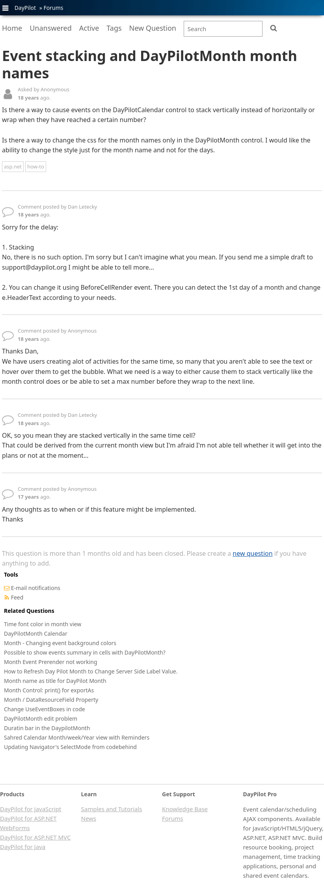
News (89, 818)
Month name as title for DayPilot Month (55, 680)
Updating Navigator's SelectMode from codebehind (70, 747)
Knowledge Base (185, 809)
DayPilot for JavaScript (30, 809)
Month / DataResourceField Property (51, 699)
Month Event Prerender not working (50, 662)
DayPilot (25, 7)
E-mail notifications (35, 588)
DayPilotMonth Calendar (35, 633)
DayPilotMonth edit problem (40, 718)
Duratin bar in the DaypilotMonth (47, 728)
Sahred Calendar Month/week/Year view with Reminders (76, 737)
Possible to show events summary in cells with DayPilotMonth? (85, 652)
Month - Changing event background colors (60, 643)
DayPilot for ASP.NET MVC (35, 837)
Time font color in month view (42, 624)
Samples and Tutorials (111, 809)
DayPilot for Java (22, 847)
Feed (17, 597)
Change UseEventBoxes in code (44, 709)
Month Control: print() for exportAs (49, 690)
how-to (35, 166)
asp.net (13, 166)
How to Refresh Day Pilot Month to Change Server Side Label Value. (90, 671)
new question (252, 553)
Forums (53, 7)
